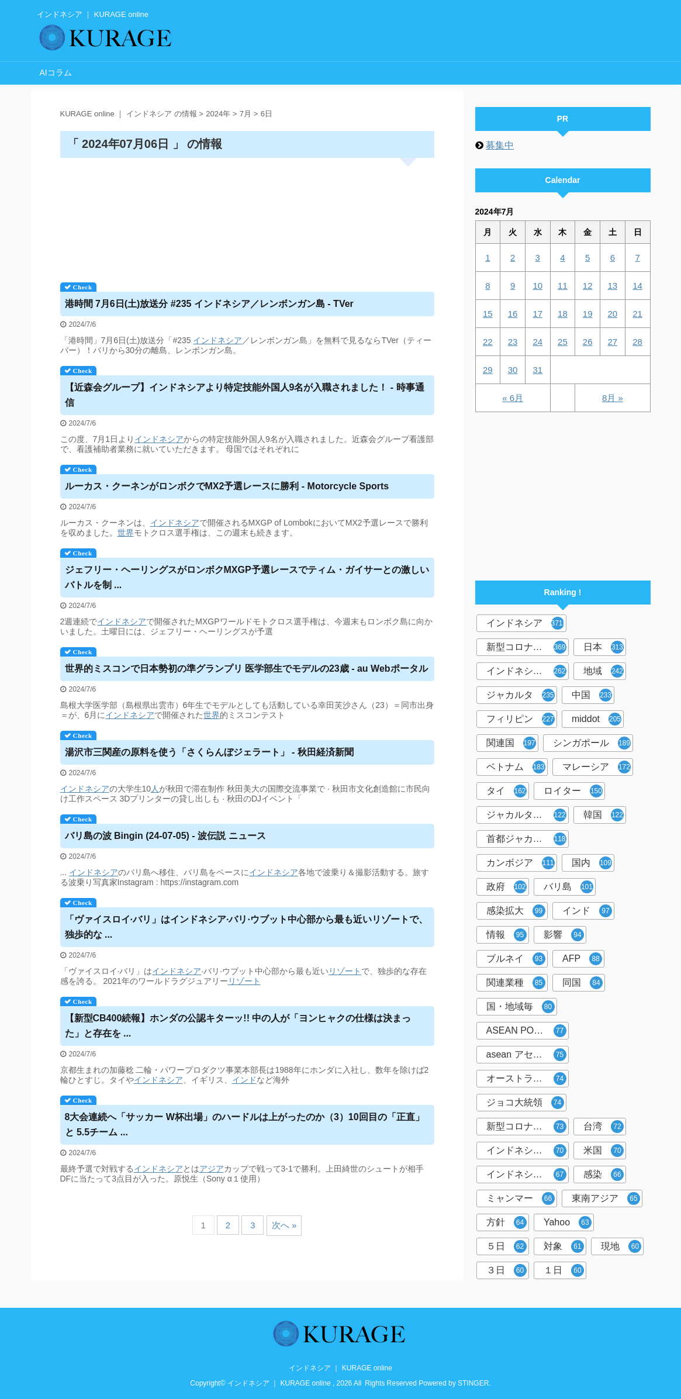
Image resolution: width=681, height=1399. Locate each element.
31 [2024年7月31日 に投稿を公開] (537, 370)
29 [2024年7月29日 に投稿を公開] (488, 370)
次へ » (284, 1225)
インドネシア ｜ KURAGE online (340, 1368)
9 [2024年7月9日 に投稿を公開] (512, 286)
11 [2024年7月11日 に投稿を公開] (563, 286)
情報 (506, 934)
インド (244, 1079)
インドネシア (217, 340)
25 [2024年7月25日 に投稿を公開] (563, 342)
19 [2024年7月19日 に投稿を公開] (588, 314)
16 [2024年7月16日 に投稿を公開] (513, 314)
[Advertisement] (247, 216)
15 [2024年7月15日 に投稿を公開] (488, 314)
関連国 (511, 743)
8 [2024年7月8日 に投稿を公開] (487, 286)
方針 (506, 1222)
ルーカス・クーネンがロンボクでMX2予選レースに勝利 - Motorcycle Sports (227, 486)
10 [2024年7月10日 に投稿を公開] (537, 286)
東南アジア (606, 1198)
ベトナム (515, 767)
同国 (582, 982)
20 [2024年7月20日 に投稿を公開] (613, 314)
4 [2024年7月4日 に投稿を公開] (562, 257)
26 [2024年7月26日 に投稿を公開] (588, 342)
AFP (582, 958)
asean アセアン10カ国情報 (527, 1054)
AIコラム (56, 72)
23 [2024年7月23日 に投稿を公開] (513, 342)
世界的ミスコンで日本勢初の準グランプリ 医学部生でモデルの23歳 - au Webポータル (246, 668)
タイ (506, 791)
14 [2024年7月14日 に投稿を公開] (637, 286)
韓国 (603, 815)
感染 (603, 1174)
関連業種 (515, 982)
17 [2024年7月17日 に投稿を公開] (537, 314)
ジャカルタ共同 (526, 815)
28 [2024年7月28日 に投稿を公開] (637, 342)
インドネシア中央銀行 (527, 1150)
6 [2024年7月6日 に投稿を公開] (612, 257)
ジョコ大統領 (525, 1102)
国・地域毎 (520, 1006)
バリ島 (568, 886)
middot (596, 719)
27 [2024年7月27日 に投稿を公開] (613, 342)
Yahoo (568, 1222)
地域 (603, 671)
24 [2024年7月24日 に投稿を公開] (537, 342)
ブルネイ (515, 958)
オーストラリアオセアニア (527, 1078)
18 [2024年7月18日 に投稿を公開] (563, 314)
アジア (211, 1168)
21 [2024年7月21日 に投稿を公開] (637, 314)
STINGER (473, 1383)
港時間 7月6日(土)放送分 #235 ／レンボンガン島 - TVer (209, 304)
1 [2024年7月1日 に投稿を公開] (487, 257)
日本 (603, 647)
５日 (506, 1246)
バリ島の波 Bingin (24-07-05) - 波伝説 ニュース (165, 836)
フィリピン (520, 719)
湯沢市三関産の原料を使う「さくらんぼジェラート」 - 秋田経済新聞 (209, 752)
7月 (245, 113)
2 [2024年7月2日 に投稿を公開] (512, 257)
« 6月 (512, 398)
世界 (125, 532)
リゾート (345, 971)
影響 (564, 934)
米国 (603, 1150)
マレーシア (596, 767)
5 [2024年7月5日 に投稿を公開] (587, 257)
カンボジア (520, 862)
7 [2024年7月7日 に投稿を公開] (637, 257)
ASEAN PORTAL (526, 1030)
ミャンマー (520, 1198)
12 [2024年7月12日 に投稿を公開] (588, 286)
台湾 (603, 1126)
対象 (564, 1246)
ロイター (573, 791)
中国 (592, 695)
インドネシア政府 (526, 671)
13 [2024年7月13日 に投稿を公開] (613, 286)
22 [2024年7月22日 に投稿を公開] (488, 342)
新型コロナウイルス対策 (527, 1126)
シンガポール (592, 743)
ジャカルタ (520, 695)
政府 (506, 886)
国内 (592, 862)
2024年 (218, 113)
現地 (621, 1246)
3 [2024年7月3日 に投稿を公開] (537, 257)
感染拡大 (515, 910)
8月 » (612, 398)
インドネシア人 (526, 1174)
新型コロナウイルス (527, 647)
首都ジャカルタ (526, 839)
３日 (506, 1270)
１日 (564, 1270)
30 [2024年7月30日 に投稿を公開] (513, 370)
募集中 (500, 145)
